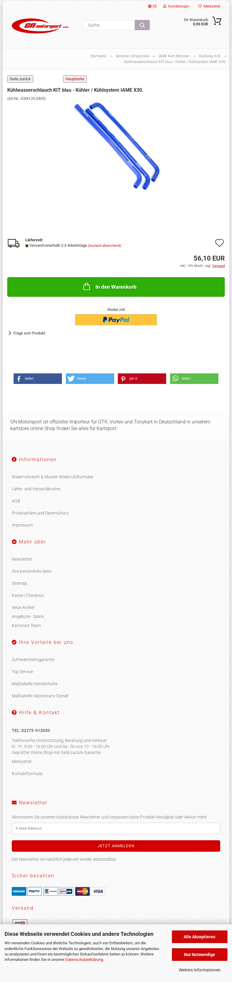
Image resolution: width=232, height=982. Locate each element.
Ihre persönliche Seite (31, 572)
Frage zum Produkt (29, 334)
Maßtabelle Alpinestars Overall (40, 697)
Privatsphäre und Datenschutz (40, 514)
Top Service (22, 672)
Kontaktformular (27, 774)
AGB (16, 502)
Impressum (22, 526)
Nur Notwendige (199, 954)
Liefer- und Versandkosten (36, 490)
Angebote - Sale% (28, 617)
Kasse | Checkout (28, 596)
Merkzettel (209, 6)
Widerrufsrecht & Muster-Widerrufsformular (53, 478)
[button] (38, 380)
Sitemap (19, 584)
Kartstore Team (26, 626)
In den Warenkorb (109, 287)
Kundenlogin (176, 6)
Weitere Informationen (200, 970)
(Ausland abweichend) (104, 247)
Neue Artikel (23, 608)
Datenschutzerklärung (84, 959)
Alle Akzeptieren (199, 936)
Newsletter (22, 560)
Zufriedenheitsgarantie (33, 660)
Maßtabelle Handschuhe (34, 685)
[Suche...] (142, 25)
